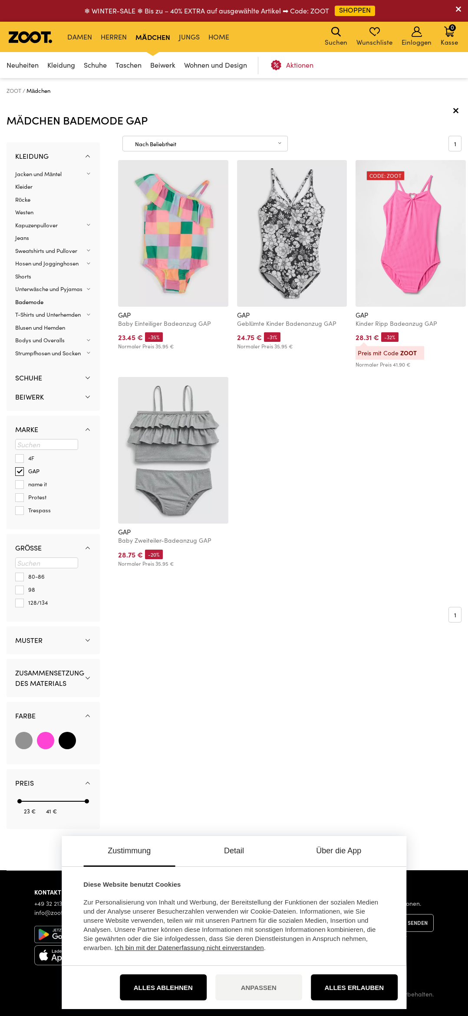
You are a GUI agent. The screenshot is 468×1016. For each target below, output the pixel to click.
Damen (79, 36)
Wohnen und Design (215, 64)
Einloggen (417, 36)
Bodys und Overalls (40, 340)
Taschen (128, 64)
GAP (124, 315)
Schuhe (95, 64)
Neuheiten (23, 64)
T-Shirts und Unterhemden (48, 314)
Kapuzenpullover (36, 225)
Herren (114, 36)
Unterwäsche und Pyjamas (48, 289)
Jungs (189, 36)
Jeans (22, 238)
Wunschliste (374, 36)
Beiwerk (162, 64)
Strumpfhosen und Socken (48, 353)
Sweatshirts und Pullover (46, 251)
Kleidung (61, 64)
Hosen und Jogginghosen (47, 263)
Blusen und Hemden (40, 327)
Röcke (22, 199)
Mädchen (152, 37)
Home (218, 36)
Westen (24, 212)
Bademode (29, 302)
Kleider (24, 186)
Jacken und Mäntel (38, 174)
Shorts (23, 276)
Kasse (449, 34)
